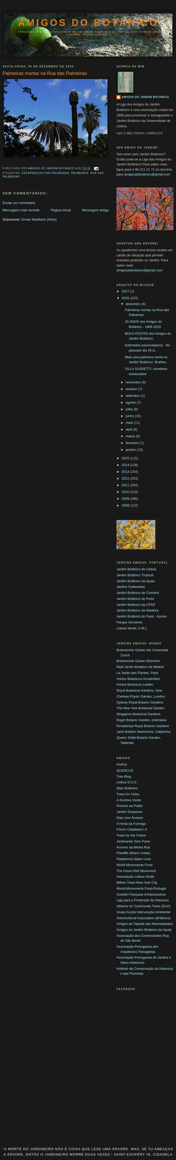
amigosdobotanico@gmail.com (147, 174)
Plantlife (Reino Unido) (133, 853)
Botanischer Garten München (138, 661)
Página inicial (61, 210)
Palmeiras (79, 173)
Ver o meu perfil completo (139, 133)
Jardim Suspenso (129, 812)
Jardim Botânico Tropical (134, 575)
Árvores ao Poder (129, 806)
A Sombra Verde (128, 800)
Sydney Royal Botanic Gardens (139, 702)
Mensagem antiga (95, 210)
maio (130, 423)
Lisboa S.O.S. (126, 782)
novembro (134, 382)
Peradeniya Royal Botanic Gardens (142, 726)
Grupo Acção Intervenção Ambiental (143, 912)
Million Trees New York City (136, 882)
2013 (126, 472)
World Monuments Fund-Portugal (141, 888)
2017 (126, 291)
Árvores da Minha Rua (133, 847)
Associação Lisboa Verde (135, 876)
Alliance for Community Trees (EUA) (143, 906)
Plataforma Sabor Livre (133, 859)
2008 (126, 505)
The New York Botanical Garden (140, 708)
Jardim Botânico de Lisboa (136, 569)
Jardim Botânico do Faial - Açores (141, 616)
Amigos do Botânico (88, 22)
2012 (126, 478)
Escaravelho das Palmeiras (45, 173)
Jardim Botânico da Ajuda (135, 581)
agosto (131, 402)
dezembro (134, 304)
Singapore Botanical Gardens (138, 714)
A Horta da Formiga (131, 824)
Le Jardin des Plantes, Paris (137, 673)
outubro (132, 389)
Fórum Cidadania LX (131, 829)
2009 (126, 499)
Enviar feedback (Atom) (39, 219)
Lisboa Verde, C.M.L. (132, 628)
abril (129, 429)
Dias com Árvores (129, 818)
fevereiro (133, 443)
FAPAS (121, 765)
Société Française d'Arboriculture (141, 894)
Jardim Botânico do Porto (135, 599)
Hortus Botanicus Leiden (134, 684)
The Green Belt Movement (136, 871)
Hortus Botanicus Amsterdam (138, 679)
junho (130, 416)
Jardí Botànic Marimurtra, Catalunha (143, 732)
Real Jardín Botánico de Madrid (140, 667)
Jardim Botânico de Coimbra (137, 593)
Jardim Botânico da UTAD (135, 605)
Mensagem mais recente (21, 210)
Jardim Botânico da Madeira (137, 610)
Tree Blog (123, 776)
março (131, 436)
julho (130, 409)
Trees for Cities (127, 794)
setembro (133, 396)
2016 (126, 298)
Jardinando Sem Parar (133, 841)
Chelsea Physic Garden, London (140, 696)
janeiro (131, 450)
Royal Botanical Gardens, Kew (139, 690)
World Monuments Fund (134, 865)
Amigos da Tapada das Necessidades (144, 924)
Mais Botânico (127, 788)
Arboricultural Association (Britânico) (143, 918)
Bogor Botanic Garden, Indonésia (141, 720)
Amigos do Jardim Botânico (145, 97)
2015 (126, 458)
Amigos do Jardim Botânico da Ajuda (143, 930)
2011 (126, 485)
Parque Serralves (129, 622)
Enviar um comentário (19, 203)
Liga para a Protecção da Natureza (142, 900)
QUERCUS (124, 770)
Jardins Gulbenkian (130, 587)
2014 (126, 465)
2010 (126, 492)
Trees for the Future (131, 835)
